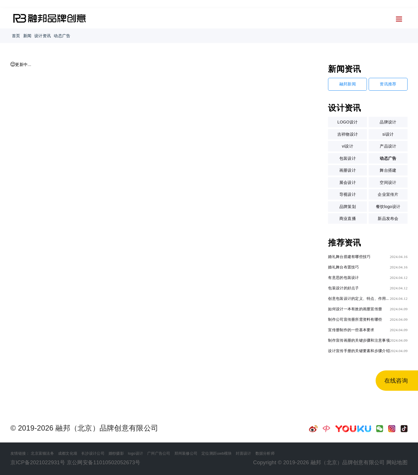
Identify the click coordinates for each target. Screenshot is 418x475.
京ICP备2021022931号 (37, 462)
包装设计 (347, 158)
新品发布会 (388, 218)
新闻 (27, 35)
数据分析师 (265, 453)
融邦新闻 (347, 84)
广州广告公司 (158, 453)
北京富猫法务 (42, 453)
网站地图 (397, 462)
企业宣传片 (388, 194)
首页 (16, 35)
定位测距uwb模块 (216, 453)
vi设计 (347, 146)
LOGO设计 (347, 122)
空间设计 (388, 182)
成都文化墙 (67, 453)
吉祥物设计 (347, 134)
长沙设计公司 (93, 453)
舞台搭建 (388, 170)
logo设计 (135, 453)
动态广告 (62, 35)
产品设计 (388, 146)
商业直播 (347, 218)
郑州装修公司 (186, 453)
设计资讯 (42, 35)
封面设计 (243, 453)
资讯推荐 (388, 84)
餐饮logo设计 (388, 206)
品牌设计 (388, 122)
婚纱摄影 (116, 453)
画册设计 (347, 170)
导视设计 (347, 194)
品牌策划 (347, 206)
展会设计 (347, 182)
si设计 (388, 134)
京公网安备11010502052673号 (103, 462)
